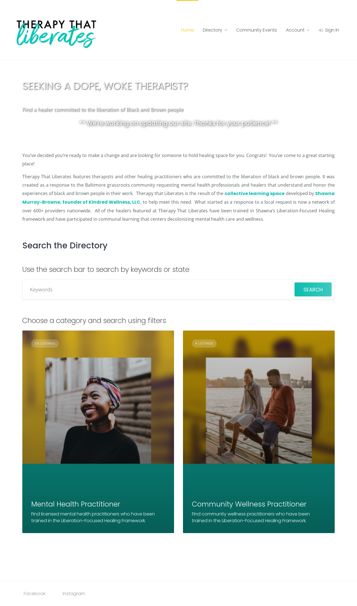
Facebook (34, 593)
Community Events (256, 30)
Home (187, 30)
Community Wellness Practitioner (249, 504)
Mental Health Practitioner (75, 504)
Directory (212, 30)
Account (295, 30)
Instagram (74, 593)
